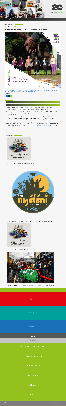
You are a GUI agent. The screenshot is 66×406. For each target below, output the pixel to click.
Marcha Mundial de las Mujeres (27, 91)
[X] (9, 96)
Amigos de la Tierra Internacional (36, 120)
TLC (34, 91)
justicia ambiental (32, 90)
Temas (17, 19)
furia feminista (33, 326)
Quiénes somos (12, 19)
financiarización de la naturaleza (33, 365)
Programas (29, 19)
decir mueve (33, 299)
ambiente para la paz (33, 375)
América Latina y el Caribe (12, 90)
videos (33, 335)
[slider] (57, 102)
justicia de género (33, 385)
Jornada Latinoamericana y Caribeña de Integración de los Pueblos (37, 125)
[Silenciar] (55, 102)
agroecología (33, 394)
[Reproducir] (7, 102)
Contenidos (23, 19)
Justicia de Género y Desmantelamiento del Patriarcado (45, 90)
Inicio (7, 19)
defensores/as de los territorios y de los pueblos (33, 346)
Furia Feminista (25, 90)
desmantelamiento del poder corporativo (33, 356)
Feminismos (20, 90)
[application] (33, 102)
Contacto (40, 19)
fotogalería (33, 340)
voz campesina (33, 313)
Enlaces (35, 19)
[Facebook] (7, 96)
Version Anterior (46, 19)
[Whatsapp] (11, 96)
